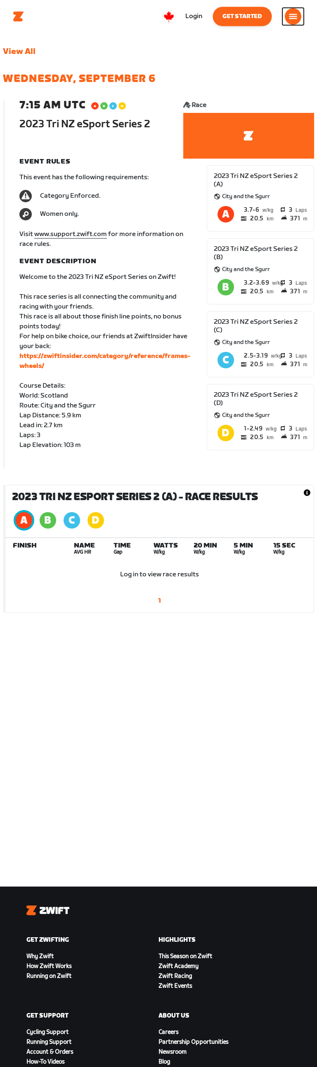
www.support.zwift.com (70, 234)
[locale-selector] (168, 16)
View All (19, 51)
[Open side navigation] (293, 16)
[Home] (18, 16)
